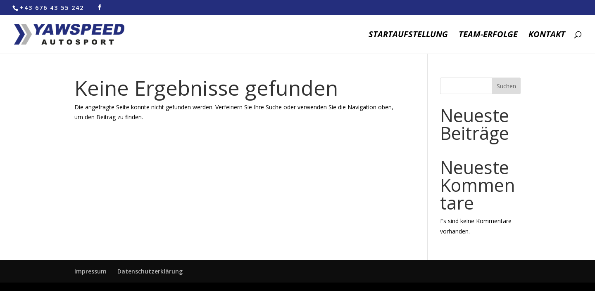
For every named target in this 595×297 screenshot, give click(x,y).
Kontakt (546, 35)
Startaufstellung (408, 35)
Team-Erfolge (488, 35)
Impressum (90, 271)
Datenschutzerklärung (150, 271)
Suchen (506, 86)
